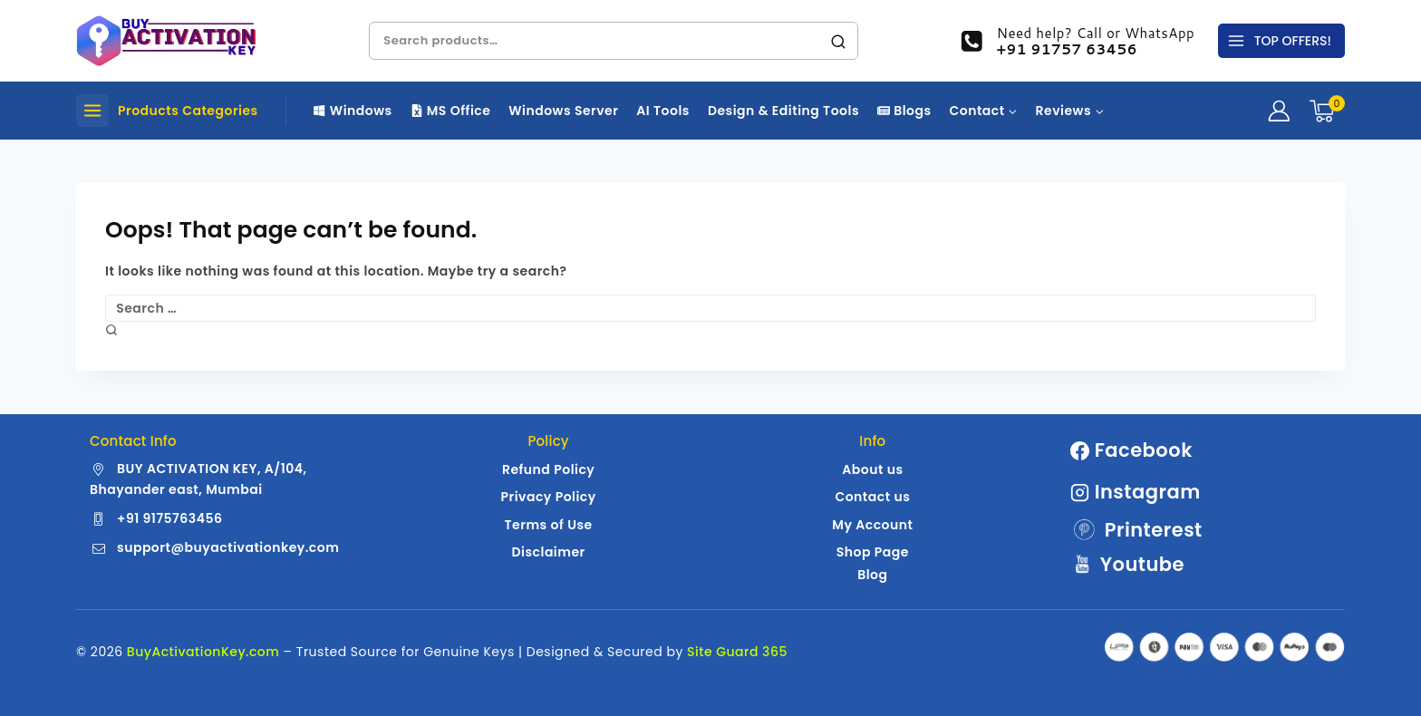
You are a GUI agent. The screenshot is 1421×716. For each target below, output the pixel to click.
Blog (872, 575)
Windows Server (563, 111)
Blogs (904, 111)
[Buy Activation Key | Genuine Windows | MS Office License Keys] (166, 41)
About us (872, 469)
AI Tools (663, 111)
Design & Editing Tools (783, 111)
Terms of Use (549, 525)
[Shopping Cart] (1327, 111)
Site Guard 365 (737, 652)
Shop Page (872, 552)
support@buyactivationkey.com (228, 547)
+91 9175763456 (169, 518)
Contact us (872, 497)
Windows (353, 111)
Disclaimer (548, 552)
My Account (872, 525)
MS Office (451, 111)
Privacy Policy (547, 497)
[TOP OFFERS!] (1281, 41)
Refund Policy (548, 469)
